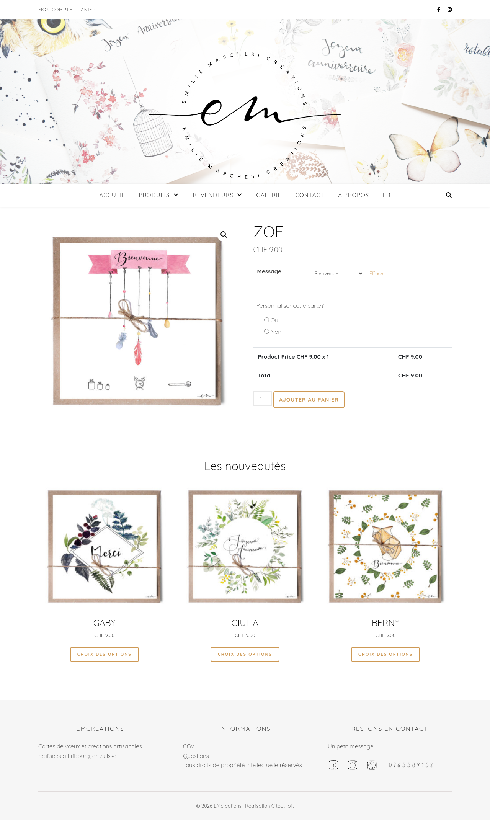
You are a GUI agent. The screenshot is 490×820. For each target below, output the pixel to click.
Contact (309, 195)
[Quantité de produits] (262, 398)
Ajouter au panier (309, 399)
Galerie (269, 195)
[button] (224, 235)
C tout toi (282, 806)
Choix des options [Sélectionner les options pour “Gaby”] (104, 654)
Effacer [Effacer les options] (377, 273)
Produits (154, 195)
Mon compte (55, 9)
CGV (188, 746)
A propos (353, 195)
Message (269, 271)
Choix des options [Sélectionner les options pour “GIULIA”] (245, 654)
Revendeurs (213, 195)
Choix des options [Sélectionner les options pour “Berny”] (385, 654)
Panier (87, 9)
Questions (196, 756)
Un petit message (351, 746)
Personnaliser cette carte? (290, 305)
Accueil (112, 195)
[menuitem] (383, 195)
